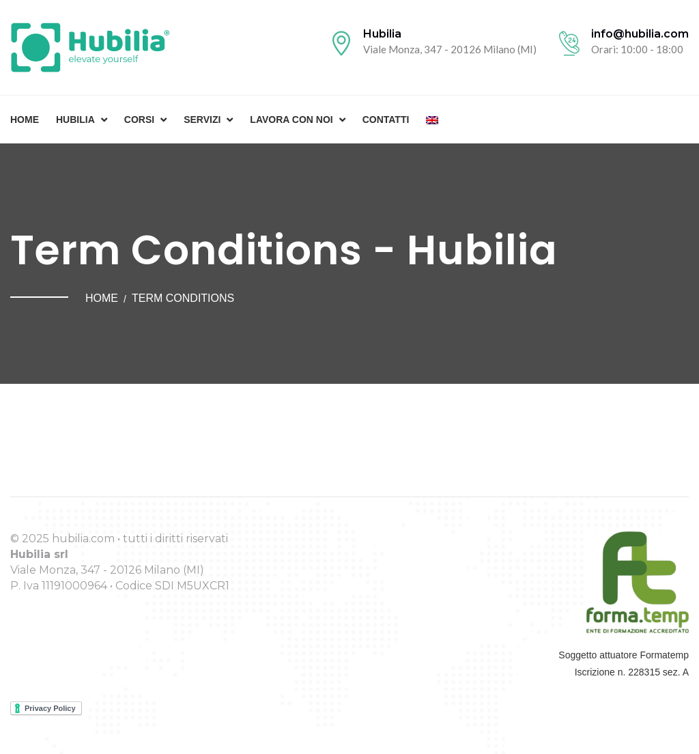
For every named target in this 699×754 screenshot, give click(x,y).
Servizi (202, 119)
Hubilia (75, 119)
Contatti (386, 119)
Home (24, 119)
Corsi (139, 119)
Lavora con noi (291, 119)
